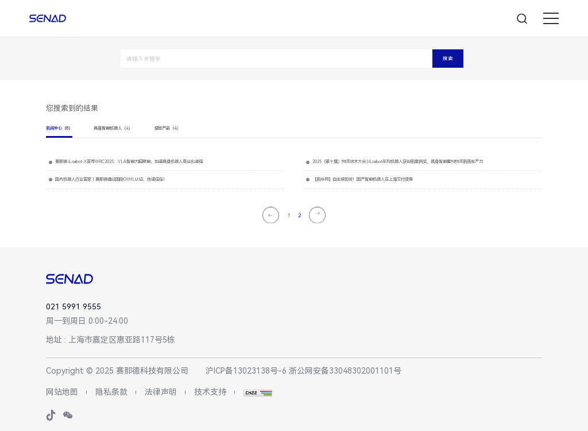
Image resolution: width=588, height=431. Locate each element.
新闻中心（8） (59, 128)
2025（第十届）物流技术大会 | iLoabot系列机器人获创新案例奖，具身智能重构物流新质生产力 (397, 161)
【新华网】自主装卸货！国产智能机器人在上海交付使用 (362, 179)
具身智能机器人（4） (113, 128)
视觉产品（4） (167, 128)
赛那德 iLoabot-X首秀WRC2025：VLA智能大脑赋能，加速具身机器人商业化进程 (129, 161)
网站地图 (62, 392)
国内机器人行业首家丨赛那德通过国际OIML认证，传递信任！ (111, 179)
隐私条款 (111, 392)
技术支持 (210, 392)
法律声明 (161, 392)
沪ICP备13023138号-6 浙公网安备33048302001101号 (303, 370)
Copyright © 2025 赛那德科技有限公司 (117, 370)
